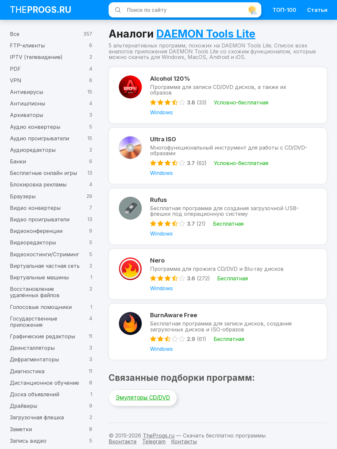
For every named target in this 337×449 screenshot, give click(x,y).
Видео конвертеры (35, 208)
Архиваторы (26, 115)
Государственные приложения (33, 321)
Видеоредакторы (33, 242)
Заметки (21, 429)
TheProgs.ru (158, 435)
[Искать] (117, 9)
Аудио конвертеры (35, 127)
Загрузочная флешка (37, 417)
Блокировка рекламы (38, 184)
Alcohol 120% (170, 78)
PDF (15, 69)
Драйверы (23, 406)
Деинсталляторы (32, 348)
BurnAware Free (173, 315)
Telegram (154, 441)
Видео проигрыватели (39, 219)
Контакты (184, 441)
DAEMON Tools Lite (205, 33)
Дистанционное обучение (44, 382)
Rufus (158, 199)
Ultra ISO (163, 139)
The (40, 10)
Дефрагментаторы (34, 359)
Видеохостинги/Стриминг (44, 254)
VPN (15, 80)
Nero (157, 260)
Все (14, 34)
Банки (18, 161)
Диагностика (27, 371)
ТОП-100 (284, 10)
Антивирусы (26, 92)
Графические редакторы (42, 336)
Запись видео (28, 440)
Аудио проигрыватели (39, 138)
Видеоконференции (36, 231)
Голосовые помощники (41, 307)
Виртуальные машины (39, 277)
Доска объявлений (34, 394)
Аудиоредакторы (33, 150)
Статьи (317, 10)
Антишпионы (27, 103)
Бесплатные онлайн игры (43, 173)
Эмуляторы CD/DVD (143, 397)
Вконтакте (123, 441)
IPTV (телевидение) (36, 57)
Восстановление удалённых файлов (35, 292)
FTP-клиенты (27, 45)
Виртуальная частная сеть (45, 266)
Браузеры (23, 196)
